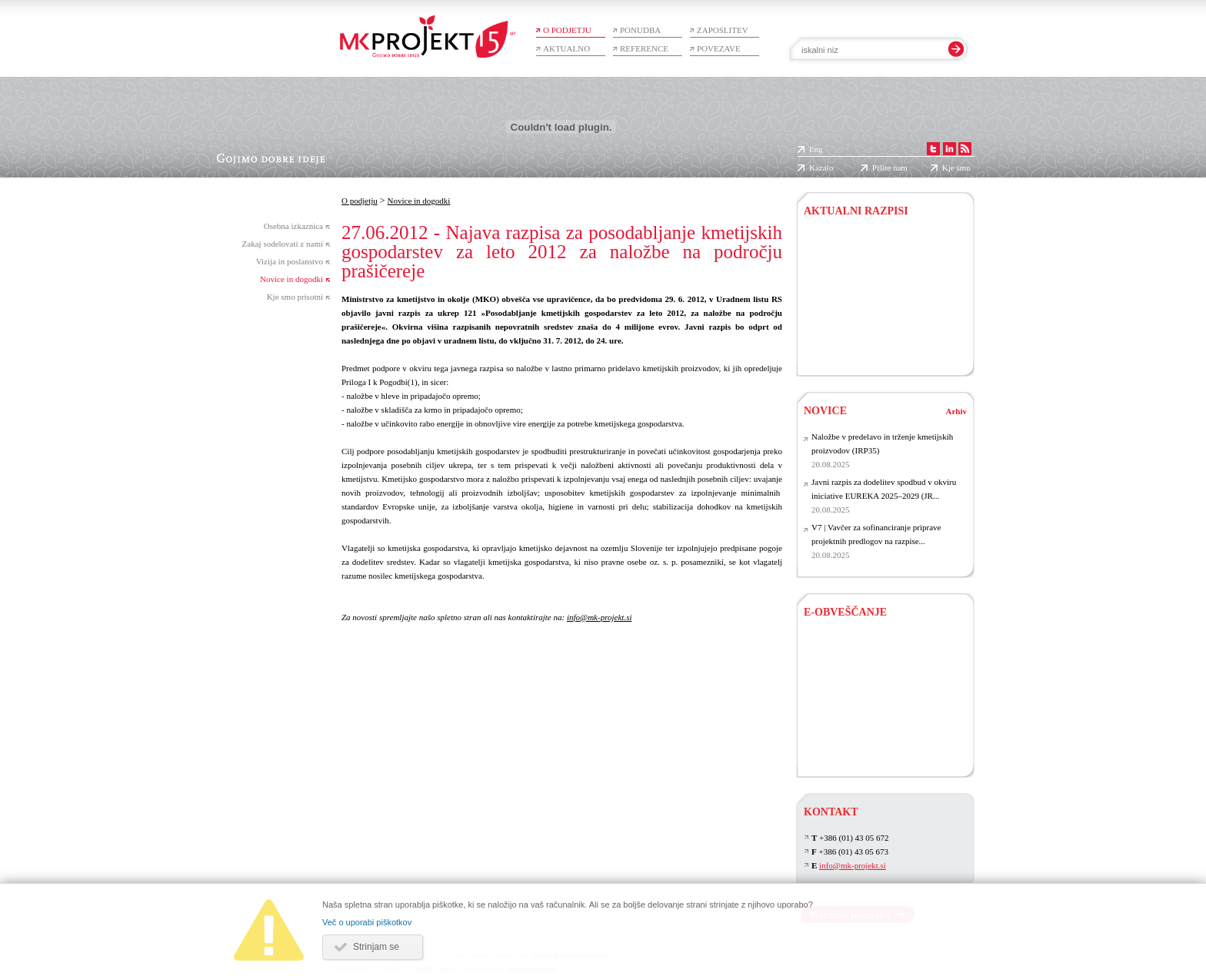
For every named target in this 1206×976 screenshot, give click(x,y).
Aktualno (566, 48)
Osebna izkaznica (293, 226)
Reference (644, 48)
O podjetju (567, 30)
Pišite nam (890, 167)
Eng (816, 149)
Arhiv (957, 411)
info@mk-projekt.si (599, 617)
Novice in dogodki (291, 279)
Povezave (719, 48)
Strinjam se (376, 946)
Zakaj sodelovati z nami (282, 243)
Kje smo (956, 167)
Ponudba (640, 30)
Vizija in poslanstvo (289, 261)
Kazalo (821, 167)
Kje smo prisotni (295, 296)
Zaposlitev (722, 30)
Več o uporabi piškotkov (366, 922)
